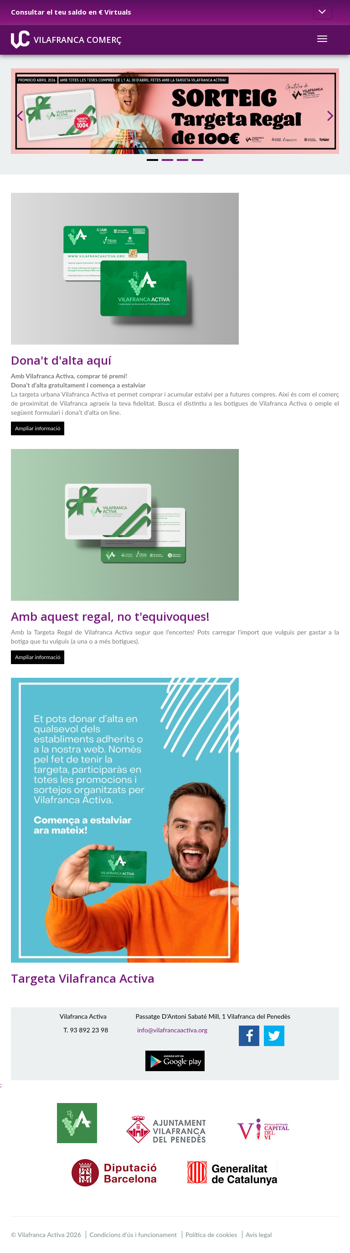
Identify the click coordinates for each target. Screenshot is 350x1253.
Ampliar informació (37, 428)
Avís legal (259, 1234)
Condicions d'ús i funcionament (133, 1234)
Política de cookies (211, 1234)
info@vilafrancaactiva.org (172, 1030)
